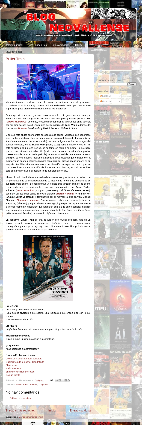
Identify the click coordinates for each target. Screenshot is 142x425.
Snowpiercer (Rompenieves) (20, 371)
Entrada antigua (80, 410)
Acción (19, 384)
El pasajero (11, 365)
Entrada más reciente (20, 410)
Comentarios (107, 101)
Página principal (14, 45)
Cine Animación (61, 45)
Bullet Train (15, 59)
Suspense (43, 384)
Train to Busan (13, 368)
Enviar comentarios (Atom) (31, 417)
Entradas (105, 96)
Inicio (51, 410)
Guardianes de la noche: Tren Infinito (25, 362)
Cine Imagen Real (37, 45)
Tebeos (78, 45)
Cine (25, 384)
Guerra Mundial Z (16, 121)
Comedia (33, 384)
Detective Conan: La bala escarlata (24, 358)
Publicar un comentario (20, 398)
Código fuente (13, 375)
